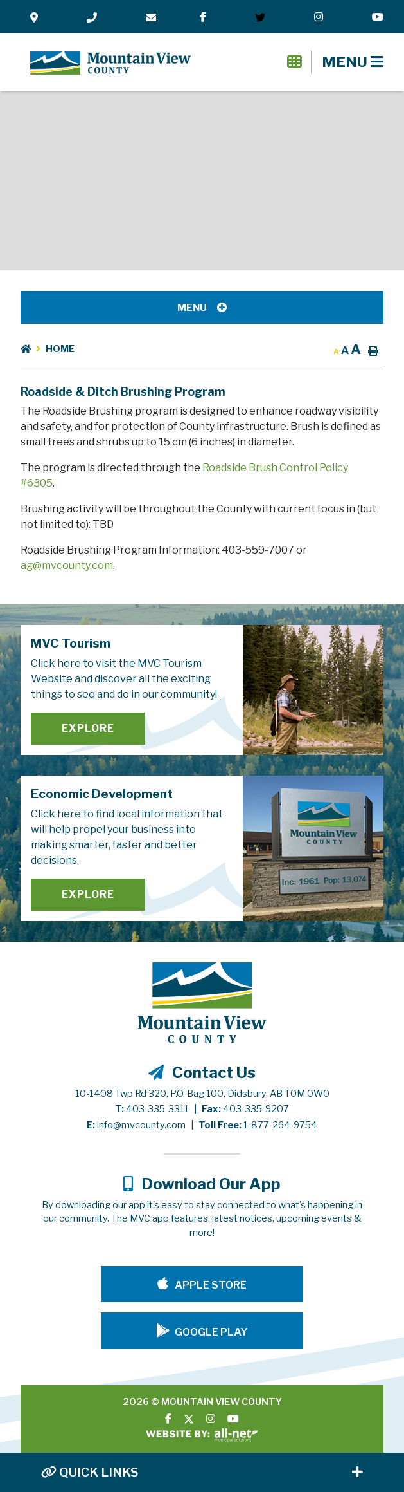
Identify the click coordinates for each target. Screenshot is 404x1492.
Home (60, 349)
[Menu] (353, 62)
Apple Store (210, 1285)
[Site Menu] (202, 307)
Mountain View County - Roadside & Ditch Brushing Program (110, 63)
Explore (88, 728)
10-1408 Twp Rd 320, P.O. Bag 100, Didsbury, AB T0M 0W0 (202, 1093)
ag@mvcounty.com (67, 565)
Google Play (211, 1332)
